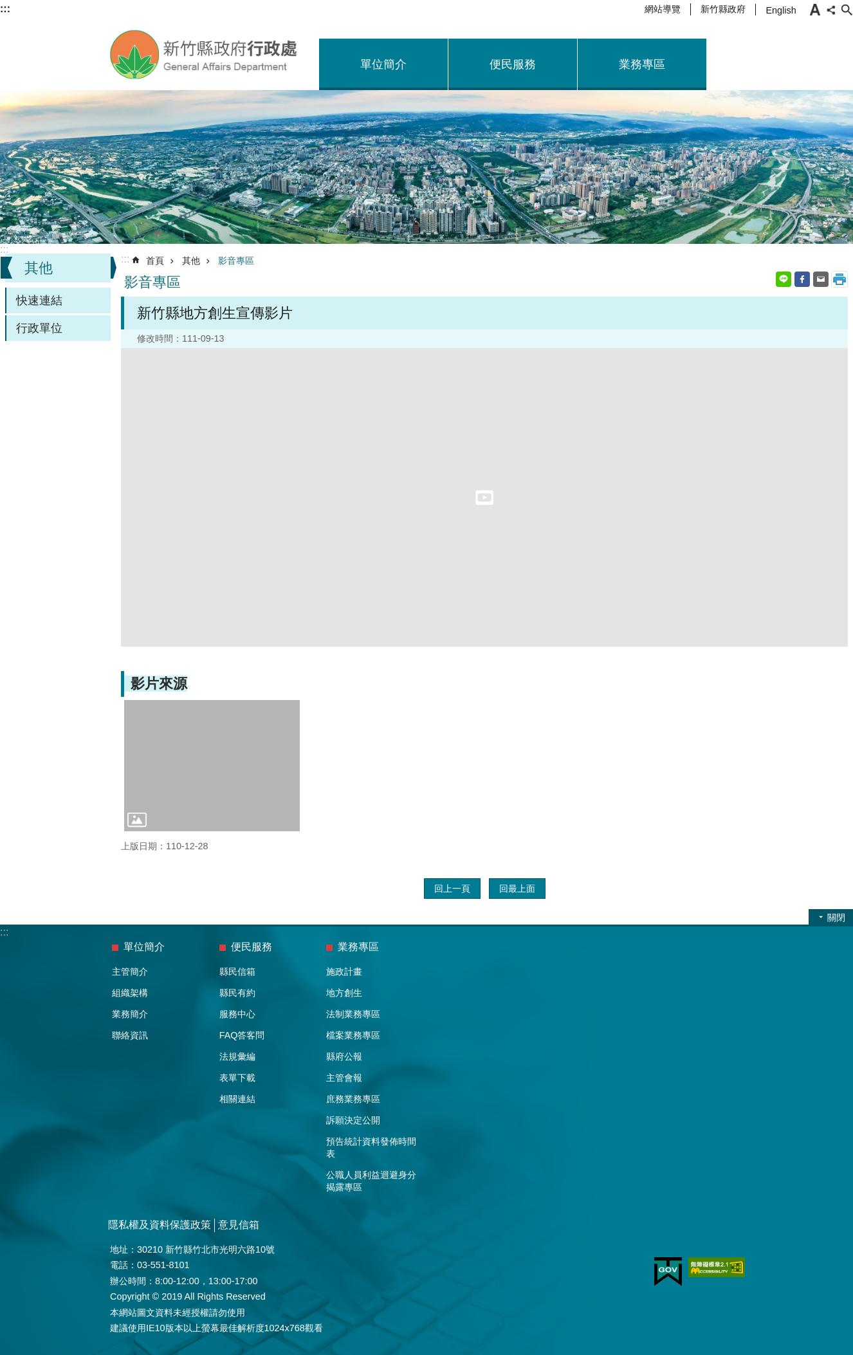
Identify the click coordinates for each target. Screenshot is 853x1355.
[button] (212, 765)
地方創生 (344, 993)
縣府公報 (344, 1056)
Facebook (802, 279)
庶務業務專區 (353, 1099)
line (783, 279)
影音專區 (236, 260)
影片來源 (159, 684)
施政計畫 (344, 971)
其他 (38, 268)
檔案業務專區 (353, 1035)
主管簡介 (130, 971)
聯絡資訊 (130, 1035)
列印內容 (839, 279)
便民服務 (513, 64)
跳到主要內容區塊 (6, 6)
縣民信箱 (237, 971)
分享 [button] (831, 9)
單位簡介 (383, 64)
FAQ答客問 (242, 1035)
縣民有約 (237, 993)
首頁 (155, 260)
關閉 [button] (836, 917)
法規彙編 (237, 1056)
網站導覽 (663, 9)
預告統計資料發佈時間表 (371, 1147)
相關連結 (237, 1099)
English (781, 10)
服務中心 (237, 1014)
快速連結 (39, 300)
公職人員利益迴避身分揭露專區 (371, 1181)
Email (821, 279)
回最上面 (517, 888)
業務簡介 (130, 1014)
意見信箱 (238, 1224)
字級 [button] (815, 9)
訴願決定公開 (353, 1120)
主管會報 (344, 1078)
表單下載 (237, 1078)
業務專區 (642, 64)
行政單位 (39, 328)
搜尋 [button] (846, 9)
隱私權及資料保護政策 (159, 1224)
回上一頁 (452, 888)
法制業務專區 (353, 1014)
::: (4, 249)
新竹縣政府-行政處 (204, 55)
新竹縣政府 (723, 9)
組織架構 (130, 993)
